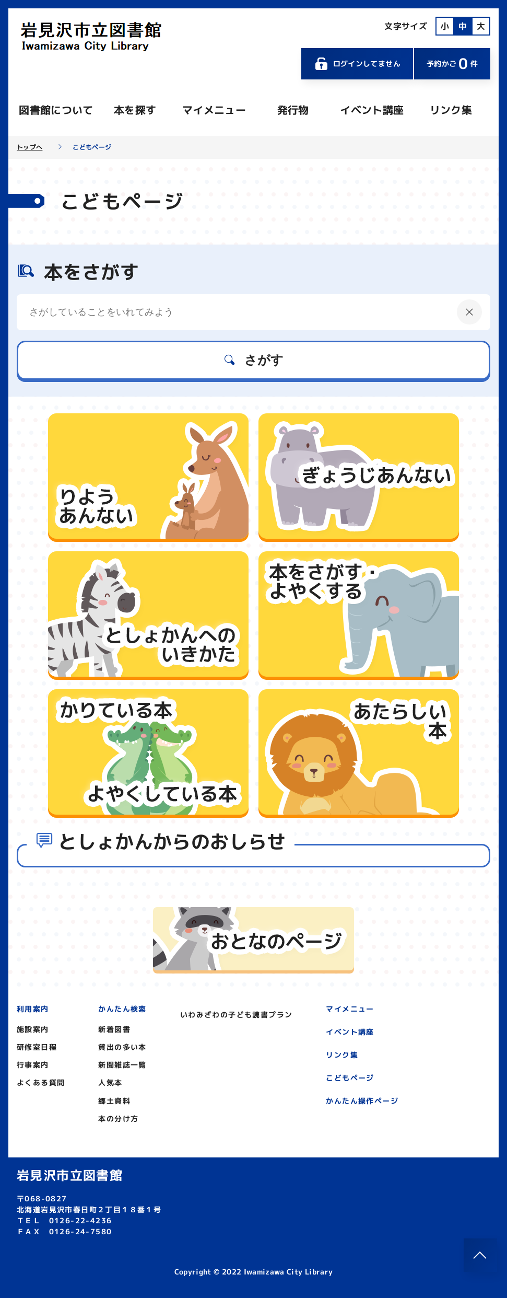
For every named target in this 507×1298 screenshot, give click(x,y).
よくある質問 (41, 1082)
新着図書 (114, 1029)
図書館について (56, 109)
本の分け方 (118, 1118)
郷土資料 (114, 1101)
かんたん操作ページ (362, 1101)
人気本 (110, 1082)
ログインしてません (357, 63)
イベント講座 (372, 109)
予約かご (452, 63)
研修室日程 (37, 1047)
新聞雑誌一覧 (122, 1065)
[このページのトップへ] (480, 1255)
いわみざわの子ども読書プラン (236, 1014)
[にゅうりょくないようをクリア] (469, 311)
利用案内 (33, 1009)
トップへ (29, 147)
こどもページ (350, 1078)
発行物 (293, 109)
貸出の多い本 (122, 1047)
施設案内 (33, 1029)
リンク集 (451, 109)
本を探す (135, 109)
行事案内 (33, 1065)
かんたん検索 (122, 1009)
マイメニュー (214, 109)
